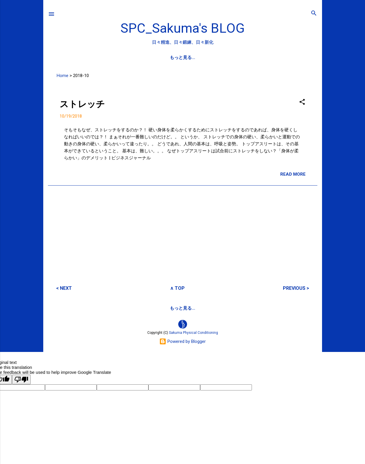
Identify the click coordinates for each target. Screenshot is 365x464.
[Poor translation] (21, 379)
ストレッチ (82, 104)
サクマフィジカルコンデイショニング (161, 308)
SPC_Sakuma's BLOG (182, 28)
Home (62, 75)
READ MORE (293, 174)
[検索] (313, 13)
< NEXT (64, 288)
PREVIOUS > (296, 288)
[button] (302, 102)
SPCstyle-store (225, 308)
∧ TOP (177, 288)
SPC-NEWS (207, 57)
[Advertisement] (182, 231)
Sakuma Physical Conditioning (193, 332)
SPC (151, 57)
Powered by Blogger (182, 341)
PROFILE (175, 57)
